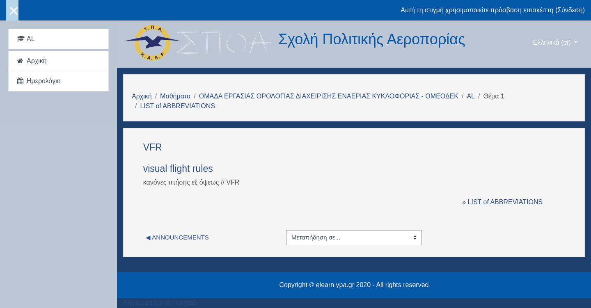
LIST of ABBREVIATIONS (177, 106)
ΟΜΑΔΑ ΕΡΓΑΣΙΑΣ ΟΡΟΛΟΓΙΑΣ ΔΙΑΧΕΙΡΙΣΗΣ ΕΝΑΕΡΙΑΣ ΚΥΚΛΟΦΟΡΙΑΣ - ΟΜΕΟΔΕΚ (328, 96)
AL (471, 96)
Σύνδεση (569, 10)
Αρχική (142, 96)
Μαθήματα (175, 96)
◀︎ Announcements (177, 237)
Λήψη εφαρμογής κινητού (160, 302)
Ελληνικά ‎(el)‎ (553, 42)
